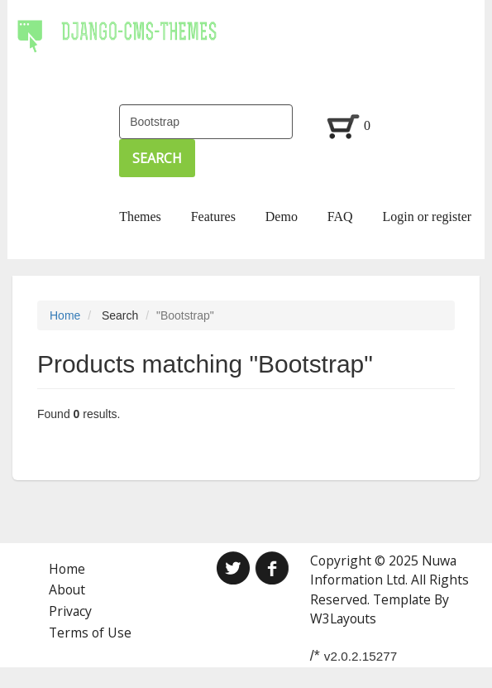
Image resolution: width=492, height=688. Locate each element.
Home (65, 315)
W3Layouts (343, 618)
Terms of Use (90, 632)
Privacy (70, 611)
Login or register (427, 216)
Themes (140, 216)
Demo (281, 216)
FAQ (340, 216)
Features (213, 216)
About (67, 589)
